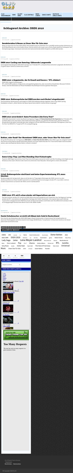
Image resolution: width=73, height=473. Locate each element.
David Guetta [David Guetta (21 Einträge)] (45, 235)
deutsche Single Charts (57, 14)
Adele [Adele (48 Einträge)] (4, 235)
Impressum (8, 462)
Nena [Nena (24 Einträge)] (3, 243)
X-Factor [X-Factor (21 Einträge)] (30, 248)
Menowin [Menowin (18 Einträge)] (55, 240)
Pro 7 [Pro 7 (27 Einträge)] (25, 243)
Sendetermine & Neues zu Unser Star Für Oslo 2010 (25, 43)
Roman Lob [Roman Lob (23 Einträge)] (50, 243)
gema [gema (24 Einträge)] (50, 237)
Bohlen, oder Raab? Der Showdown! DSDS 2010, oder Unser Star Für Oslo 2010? (35, 138)
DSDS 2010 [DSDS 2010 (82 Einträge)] (15, 237)
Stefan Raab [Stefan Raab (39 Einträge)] (21, 246)
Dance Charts (46, 15)
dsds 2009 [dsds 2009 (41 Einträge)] (5, 238)
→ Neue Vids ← (5, 20)
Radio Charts (38, 14)
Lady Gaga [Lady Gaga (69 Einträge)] (6, 240)
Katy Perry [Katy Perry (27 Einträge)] (68, 237)
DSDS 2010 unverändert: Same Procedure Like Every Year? (28, 117)
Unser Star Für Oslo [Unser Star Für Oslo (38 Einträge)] (14, 248)
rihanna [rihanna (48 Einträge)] (32, 243)
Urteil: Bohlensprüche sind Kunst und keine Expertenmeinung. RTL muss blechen (33, 175)
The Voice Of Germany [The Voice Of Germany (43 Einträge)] (42, 246)
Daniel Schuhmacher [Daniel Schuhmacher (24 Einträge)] (34, 235)
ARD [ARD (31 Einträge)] (9, 235)
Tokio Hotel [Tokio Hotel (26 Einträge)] (56, 246)
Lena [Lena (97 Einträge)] (15, 240)
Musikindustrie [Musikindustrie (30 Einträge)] (64, 240)
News (14, 15)
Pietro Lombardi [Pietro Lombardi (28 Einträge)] (11, 243)
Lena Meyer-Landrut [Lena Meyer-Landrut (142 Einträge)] (30, 240)
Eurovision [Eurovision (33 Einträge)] (43, 237)
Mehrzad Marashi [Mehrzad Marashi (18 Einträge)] (47, 240)
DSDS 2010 (4, 38)
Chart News (4, 151)
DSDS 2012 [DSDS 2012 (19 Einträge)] (25, 237)
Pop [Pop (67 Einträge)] (19, 243)
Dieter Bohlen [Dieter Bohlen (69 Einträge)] (56, 234)
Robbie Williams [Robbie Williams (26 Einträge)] (41, 243)
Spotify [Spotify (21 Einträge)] (12, 246)
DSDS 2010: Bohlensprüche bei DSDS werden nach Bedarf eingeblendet (32, 99)
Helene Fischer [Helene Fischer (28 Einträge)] (59, 237)
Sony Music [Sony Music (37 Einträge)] (5, 246)
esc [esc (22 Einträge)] (30, 237)
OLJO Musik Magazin (5, 14)
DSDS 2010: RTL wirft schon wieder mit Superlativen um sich (28, 195)
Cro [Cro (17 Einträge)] (20, 235)
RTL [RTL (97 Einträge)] (57, 243)
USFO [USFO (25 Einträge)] (24, 248)
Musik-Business (4, 210)
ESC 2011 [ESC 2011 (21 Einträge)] (36, 237)
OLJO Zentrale (28, 15)
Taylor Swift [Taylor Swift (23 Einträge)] (30, 246)
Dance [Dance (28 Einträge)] (25, 235)
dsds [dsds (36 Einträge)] (66, 235)
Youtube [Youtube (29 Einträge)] (47, 248)
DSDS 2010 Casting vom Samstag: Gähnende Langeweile (26, 63)
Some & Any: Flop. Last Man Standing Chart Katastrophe (26, 157)
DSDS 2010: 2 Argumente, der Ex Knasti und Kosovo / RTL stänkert (31, 80)
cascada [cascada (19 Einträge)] (15, 235)
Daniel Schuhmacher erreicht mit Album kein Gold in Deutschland (30, 216)
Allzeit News (20, 14)
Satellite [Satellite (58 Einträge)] (65, 243)
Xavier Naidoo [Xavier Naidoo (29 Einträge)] (39, 248)
